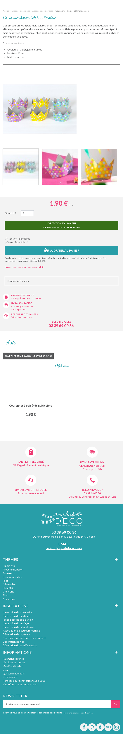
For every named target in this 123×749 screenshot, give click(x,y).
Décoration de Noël (14, 641)
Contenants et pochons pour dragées (24, 637)
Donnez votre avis (18, 280)
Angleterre (9, 598)
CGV (5, 669)
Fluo (5, 595)
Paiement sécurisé (22, 295)
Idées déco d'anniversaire (17, 612)
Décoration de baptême (16, 634)
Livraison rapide (21, 303)
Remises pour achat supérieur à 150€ (24, 680)
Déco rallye (9, 584)
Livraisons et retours (31, 489)
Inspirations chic (12, 576)
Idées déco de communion (18, 619)
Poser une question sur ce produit (24, 267)
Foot (5, 580)
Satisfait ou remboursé (22, 317)
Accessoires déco (21, 10)
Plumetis (8, 587)
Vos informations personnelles (20, 684)
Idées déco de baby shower (18, 627)
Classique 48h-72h (22, 306)
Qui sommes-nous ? (14, 673)
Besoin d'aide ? (61, 321)
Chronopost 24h (18, 309)
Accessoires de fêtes (42, 10)
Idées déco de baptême (16, 615)
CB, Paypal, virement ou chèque (26, 298)
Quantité (10, 213)
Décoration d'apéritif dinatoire (20, 645)
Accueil (6, 10)
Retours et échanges (24, 314)
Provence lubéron (13, 569)
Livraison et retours (14, 662)
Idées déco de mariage (16, 623)
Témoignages (10, 677)
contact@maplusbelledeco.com (64, 548)
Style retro (9, 573)
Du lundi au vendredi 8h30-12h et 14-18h (92, 496)
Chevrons (8, 591)
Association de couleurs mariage (21, 630)
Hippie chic (9, 565)
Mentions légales (12, 666)
